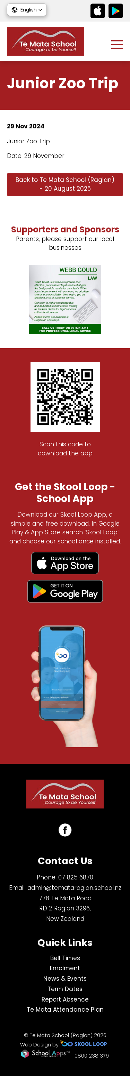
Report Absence (65, 999)
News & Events (65, 978)
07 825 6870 (75, 877)
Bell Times (65, 958)
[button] (26, 10)
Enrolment (65, 968)
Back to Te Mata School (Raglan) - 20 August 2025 (65, 184)
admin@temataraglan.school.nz (74, 888)
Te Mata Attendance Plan (65, 1009)
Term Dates (65, 989)
